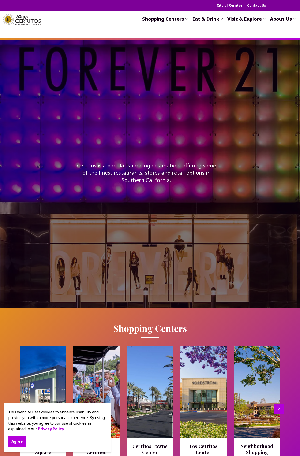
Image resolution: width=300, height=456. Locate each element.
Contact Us (256, 5)
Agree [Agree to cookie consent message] (17, 441)
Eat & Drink (205, 28)
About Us (281, 28)
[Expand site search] (284, 5)
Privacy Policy (51, 428)
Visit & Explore (244, 28)
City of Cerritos (230, 5)
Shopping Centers (163, 28)
